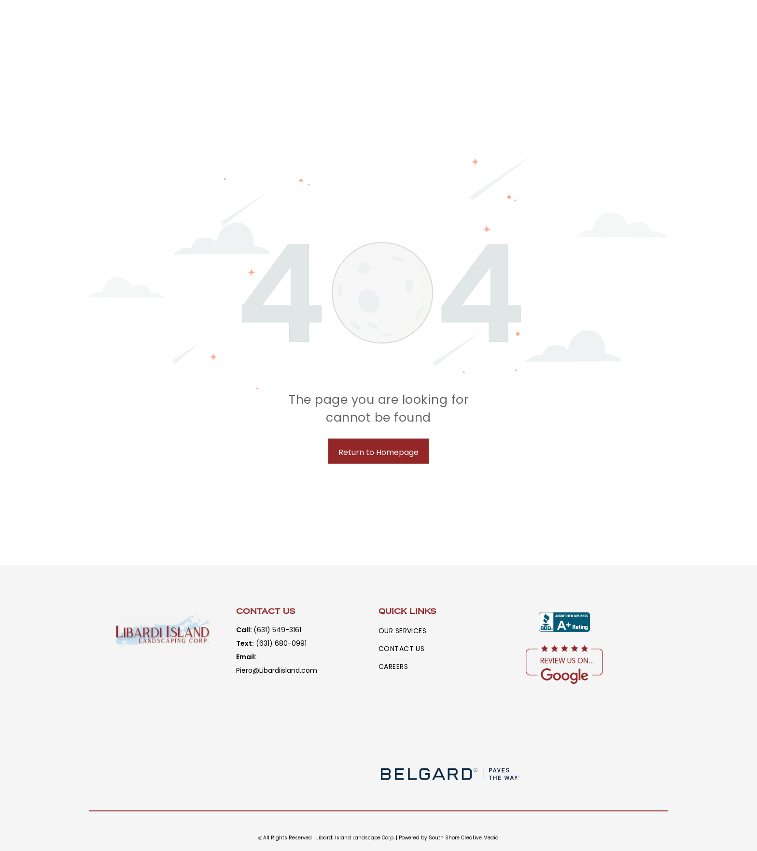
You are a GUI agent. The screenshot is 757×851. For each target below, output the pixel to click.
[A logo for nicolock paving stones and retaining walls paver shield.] (450, 730)
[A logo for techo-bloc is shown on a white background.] (594, 730)
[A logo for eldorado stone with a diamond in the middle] (307, 730)
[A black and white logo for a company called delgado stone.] (307, 774)
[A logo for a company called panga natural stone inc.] (594, 774)
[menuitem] (409, 631)
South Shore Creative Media (464, 837)
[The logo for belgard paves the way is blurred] (450, 774)
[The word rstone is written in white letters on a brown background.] (163, 774)
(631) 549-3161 (277, 630)
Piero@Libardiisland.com (276, 670)
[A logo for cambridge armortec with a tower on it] (163, 730)
